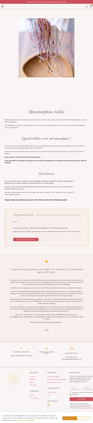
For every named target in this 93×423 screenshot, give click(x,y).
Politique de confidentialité (25, 420)
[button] (2, 8)
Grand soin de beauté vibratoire (56, 383)
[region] (46, 417)
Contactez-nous (52, 395)
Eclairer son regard (53, 380)
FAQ (48, 398)
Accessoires (33, 388)
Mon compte (33, 401)
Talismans (33, 380)
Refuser (68, 418)
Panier (32, 398)
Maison (32, 385)
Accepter (83, 418)
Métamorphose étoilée (54, 385)
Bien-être (33, 383)
